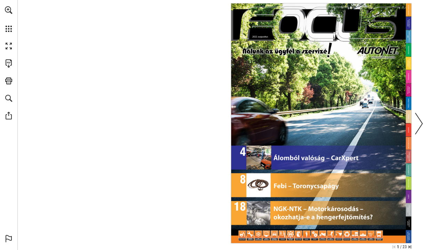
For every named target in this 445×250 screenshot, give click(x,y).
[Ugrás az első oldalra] (394, 247)
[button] (8, 10)
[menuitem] (8, 19)
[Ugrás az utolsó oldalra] (409, 247)
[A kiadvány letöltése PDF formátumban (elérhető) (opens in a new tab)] (8, 63)
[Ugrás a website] (383, 57)
